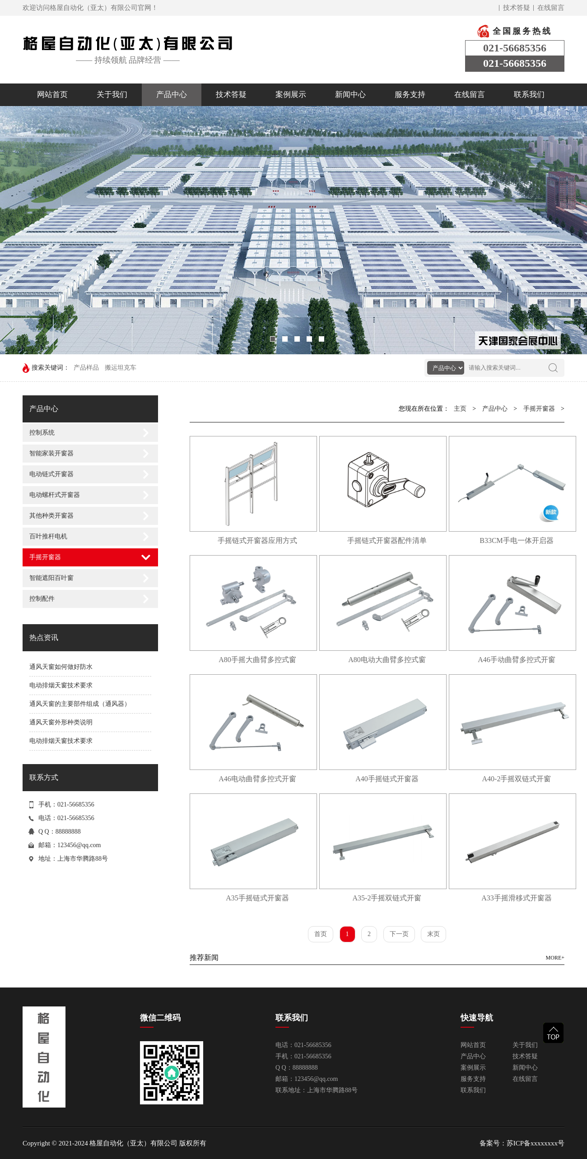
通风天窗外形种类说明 (61, 722)
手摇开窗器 (45, 557)
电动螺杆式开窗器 (54, 494)
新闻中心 (350, 94)
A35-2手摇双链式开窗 (387, 898)
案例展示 (290, 94)
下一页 (399, 934)
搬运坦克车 (120, 367)
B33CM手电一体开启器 (517, 540)
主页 (460, 408)
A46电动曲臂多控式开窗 (257, 779)
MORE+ (555, 958)
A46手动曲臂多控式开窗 (516, 659)
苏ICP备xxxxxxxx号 (535, 1143)
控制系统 (42, 432)
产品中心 (171, 94)
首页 (320, 934)
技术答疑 (516, 7)
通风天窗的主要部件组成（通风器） (79, 703)
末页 (433, 934)
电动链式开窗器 (51, 474)
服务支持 (410, 94)
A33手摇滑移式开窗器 (516, 898)
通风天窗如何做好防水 (61, 666)
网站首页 (52, 94)
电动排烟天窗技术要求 (61, 685)
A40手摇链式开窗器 (387, 779)
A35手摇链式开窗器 (257, 898)
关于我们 (112, 94)
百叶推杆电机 (48, 536)
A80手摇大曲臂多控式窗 (257, 659)
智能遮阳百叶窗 (51, 578)
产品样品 (86, 367)
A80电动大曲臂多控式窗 (387, 659)
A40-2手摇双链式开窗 (516, 779)
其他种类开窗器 (51, 515)
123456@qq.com (79, 845)
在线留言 (550, 7)
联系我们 (529, 94)
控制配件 (42, 598)
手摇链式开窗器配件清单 (387, 540)
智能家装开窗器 (51, 453)
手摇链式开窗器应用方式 (257, 540)
